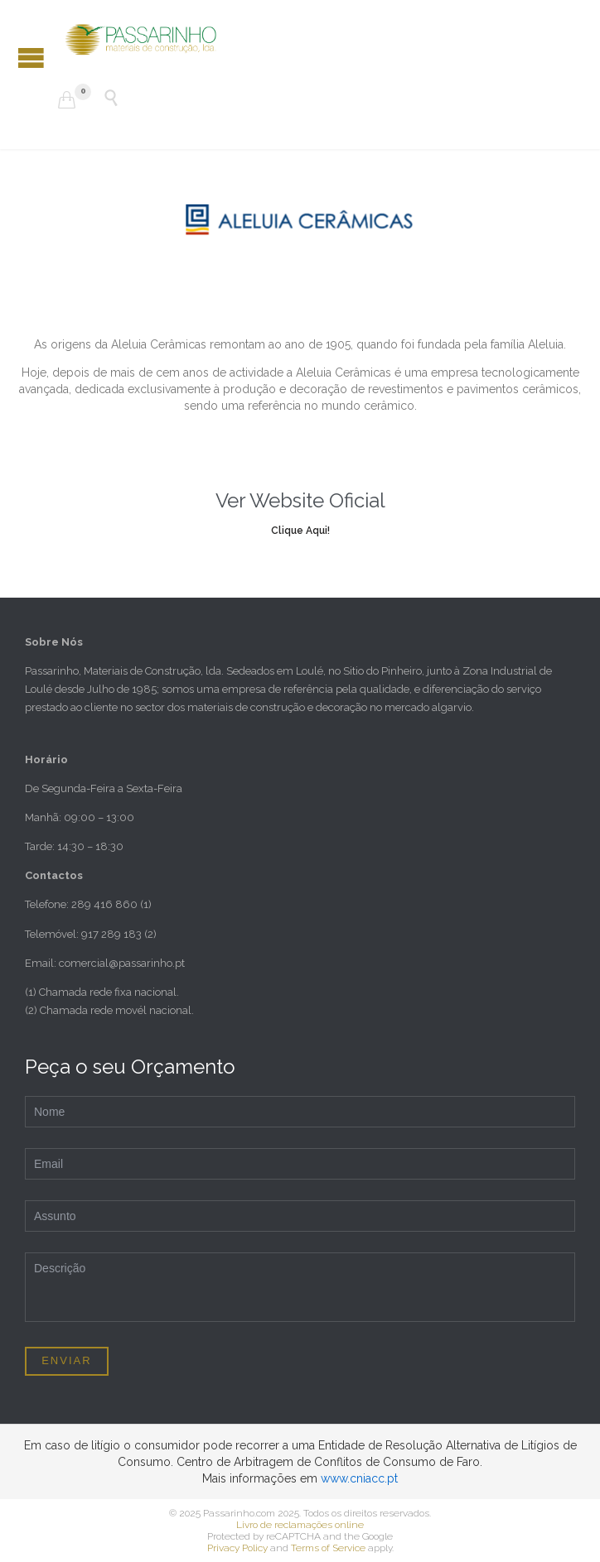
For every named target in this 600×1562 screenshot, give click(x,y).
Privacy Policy (237, 1548)
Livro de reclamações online (300, 1525)
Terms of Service (328, 1548)
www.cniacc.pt (359, 1478)
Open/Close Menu (31, 57)
